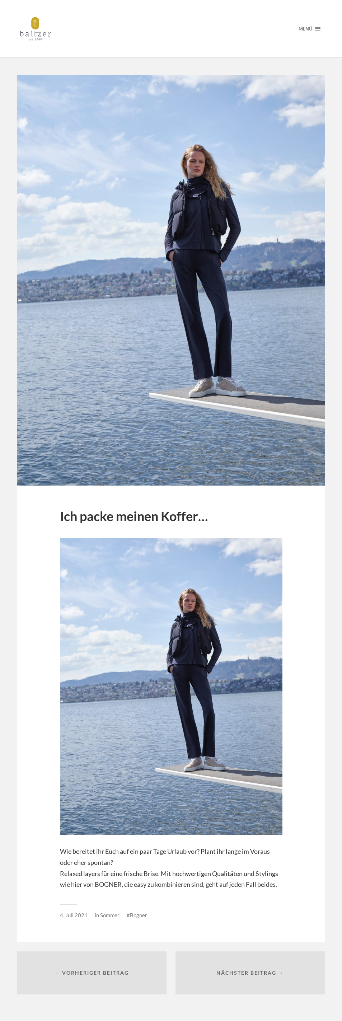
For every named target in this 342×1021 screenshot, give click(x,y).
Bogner (138, 915)
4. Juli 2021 (74, 915)
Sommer (110, 915)
